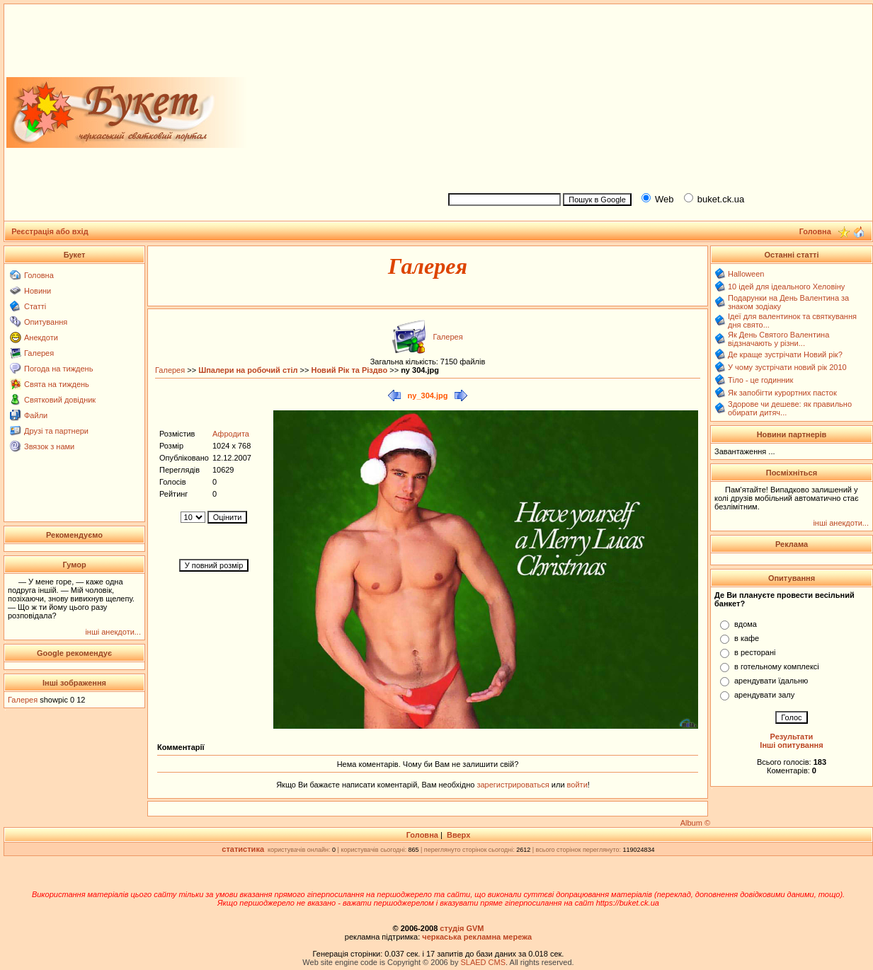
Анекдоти (41, 337)
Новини (37, 291)
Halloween (746, 274)
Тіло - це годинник (760, 380)
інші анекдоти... (113, 632)
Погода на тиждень (58, 368)
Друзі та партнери (56, 431)
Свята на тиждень (56, 384)
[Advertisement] (655, 96)
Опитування (45, 322)
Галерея (39, 353)
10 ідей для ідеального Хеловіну (786, 286)
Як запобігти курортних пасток (782, 392)
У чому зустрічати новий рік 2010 (787, 367)
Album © (695, 823)
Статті (35, 306)
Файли (35, 415)
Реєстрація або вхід (50, 231)
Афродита (230, 433)
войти (576, 784)
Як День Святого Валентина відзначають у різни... (778, 338)
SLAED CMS (483, 962)
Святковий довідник (60, 399)
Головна (39, 275)
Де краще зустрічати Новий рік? (785, 354)
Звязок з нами (49, 446)
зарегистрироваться (514, 784)
